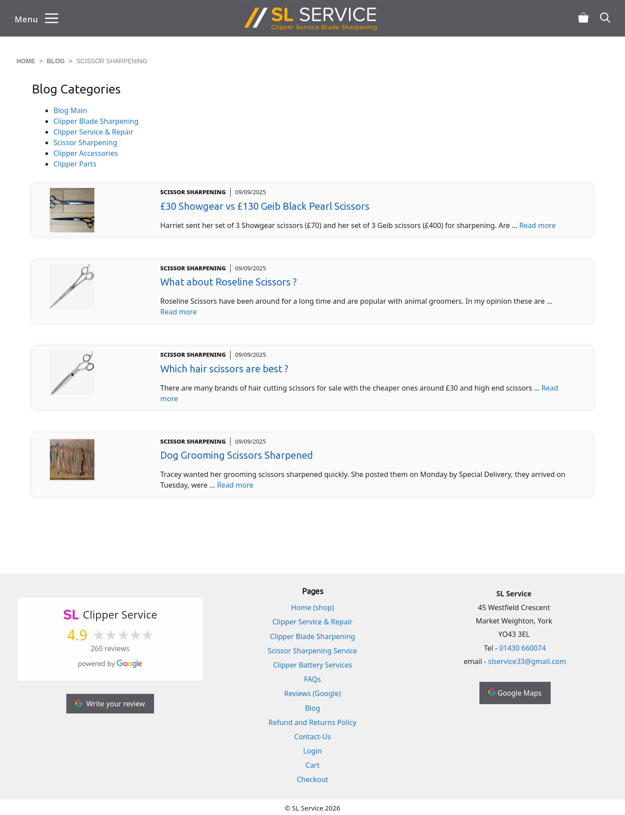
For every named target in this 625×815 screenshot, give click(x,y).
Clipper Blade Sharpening (95, 121)
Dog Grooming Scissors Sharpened (236, 454)
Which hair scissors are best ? (224, 368)
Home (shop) (312, 607)
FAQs (312, 679)
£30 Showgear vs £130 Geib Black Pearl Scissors (264, 206)
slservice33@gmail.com (527, 661)
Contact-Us (312, 737)
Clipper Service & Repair (93, 132)
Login (312, 751)
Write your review (110, 704)
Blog (56, 61)
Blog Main (70, 110)
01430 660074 (522, 648)
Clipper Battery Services (312, 665)
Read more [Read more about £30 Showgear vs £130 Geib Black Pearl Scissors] (537, 225)
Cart (312, 765)
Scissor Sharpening (85, 142)
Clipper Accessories (85, 153)
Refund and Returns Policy (312, 722)
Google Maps (515, 693)
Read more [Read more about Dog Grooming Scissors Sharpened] (235, 485)
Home (25, 61)
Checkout (313, 779)
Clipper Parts (75, 164)
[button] (605, 18)
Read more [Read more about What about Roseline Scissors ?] (178, 312)
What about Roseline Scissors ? (228, 281)
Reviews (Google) (312, 693)
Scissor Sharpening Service (312, 651)
